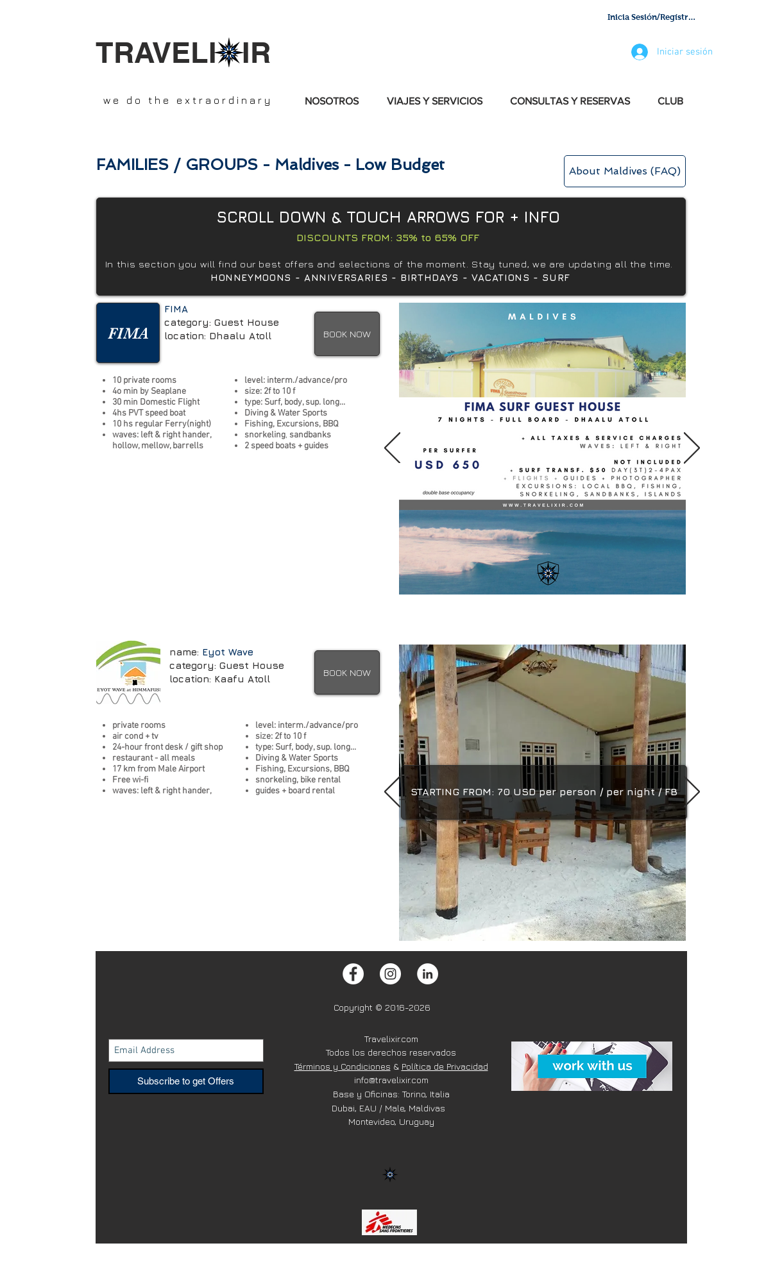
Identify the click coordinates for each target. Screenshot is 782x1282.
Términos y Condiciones (342, 1066)
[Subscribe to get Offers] (186, 1081)
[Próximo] (692, 449)
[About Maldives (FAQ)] (625, 171)
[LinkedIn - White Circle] (427, 973)
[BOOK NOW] (347, 334)
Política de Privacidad (445, 1066)
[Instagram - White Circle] (390, 973)
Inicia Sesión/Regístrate (652, 17)
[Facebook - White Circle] (353, 973)
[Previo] (392, 449)
